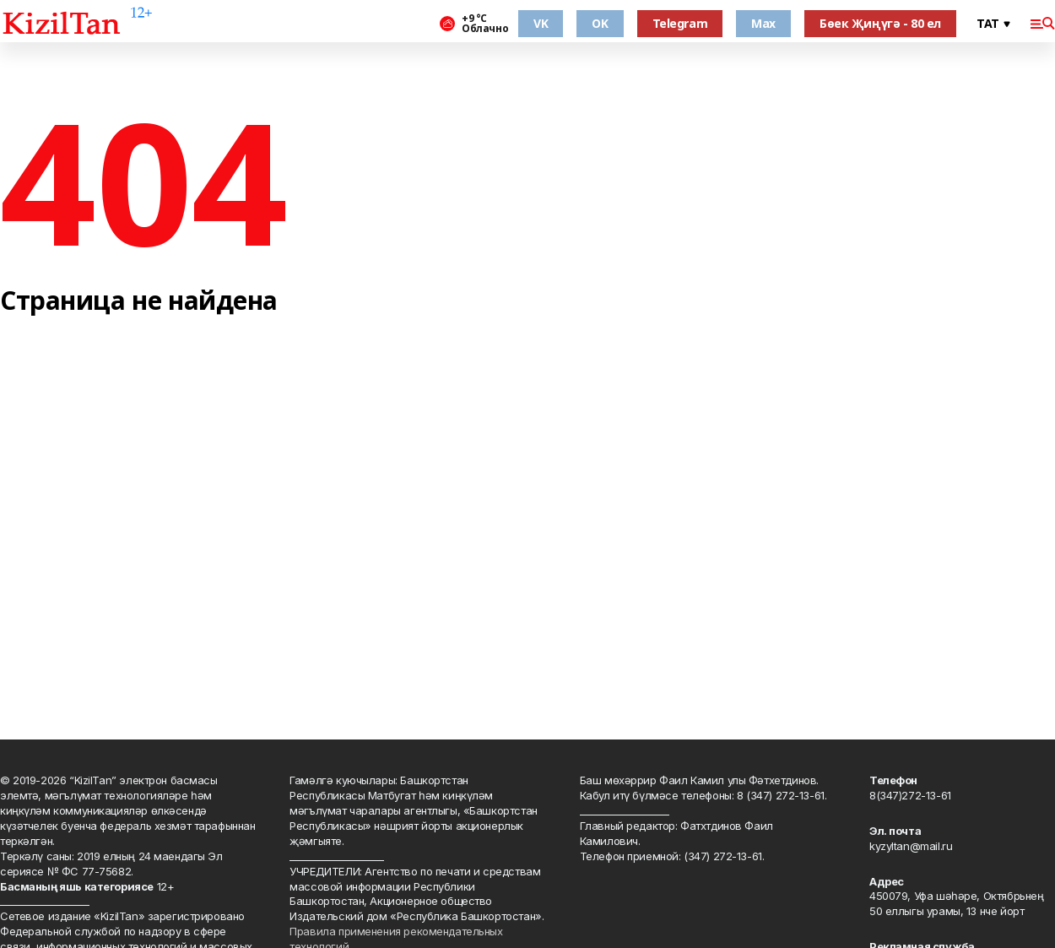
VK (540, 23)
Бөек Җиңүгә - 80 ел (880, 23)
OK (600, 23)
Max (763, 23)
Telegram (680, 23)
